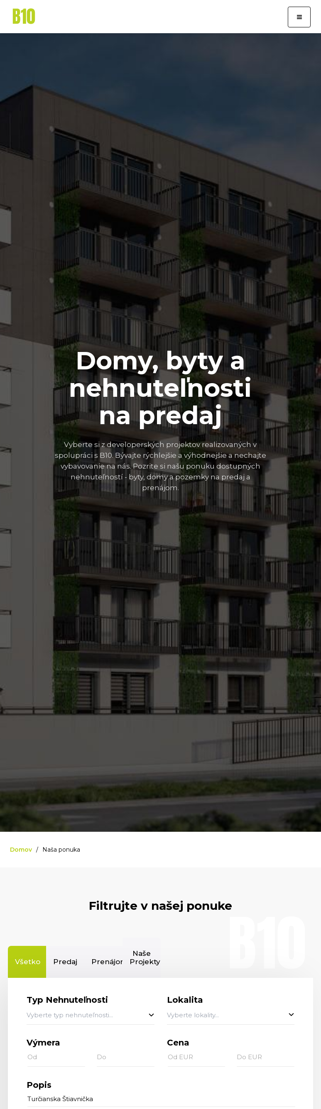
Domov (21, 849)
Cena (178, 1043)
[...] (161, 1099)
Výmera (43, 1043)
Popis (39, 1085)
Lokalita (185, 1000)
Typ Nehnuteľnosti (67, 1000)
